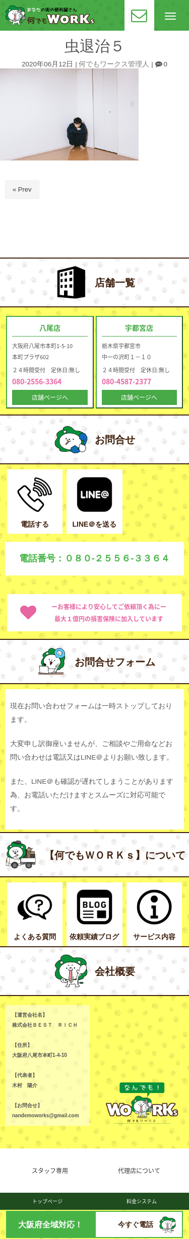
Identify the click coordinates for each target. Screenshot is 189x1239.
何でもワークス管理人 (114, 64)
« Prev (22, 189)
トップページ (47, 1201)
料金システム (142, 1201)
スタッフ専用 (50, 1170)
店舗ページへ (50, 397)
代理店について (139, 1170)
